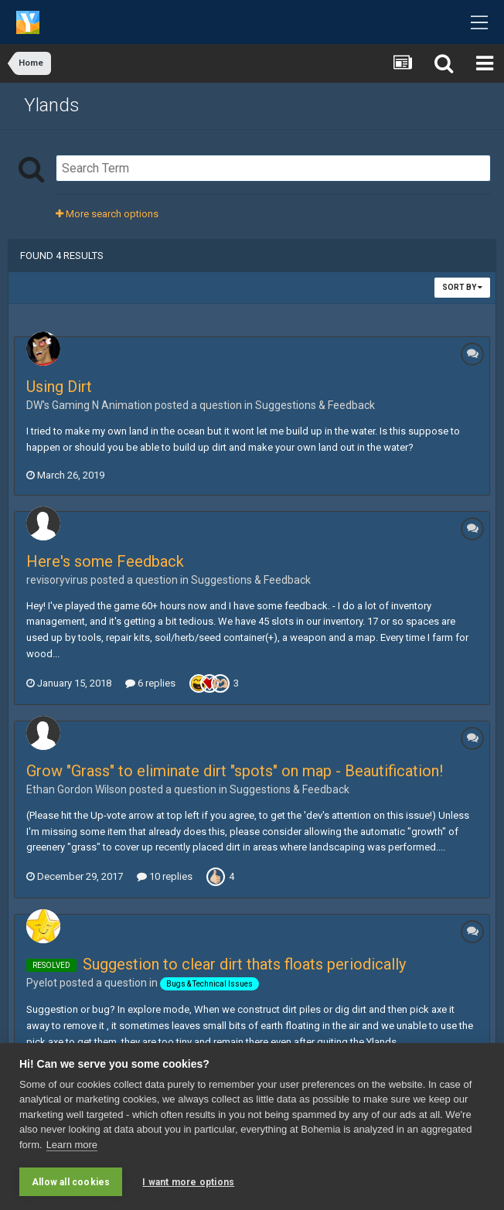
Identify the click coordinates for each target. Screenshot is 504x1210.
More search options (107, 214)
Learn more (71, 1144)
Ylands (52, 105)
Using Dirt (59, 386)
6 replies (150, 683)
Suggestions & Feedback (315, 405)
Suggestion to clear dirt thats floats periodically (244, 964)
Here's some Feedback (105, 561)
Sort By (462, 287)
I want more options (188, 1182)
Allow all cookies (71, 1182)
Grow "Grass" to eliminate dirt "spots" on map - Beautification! (234, 771)
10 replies (164, 876)
